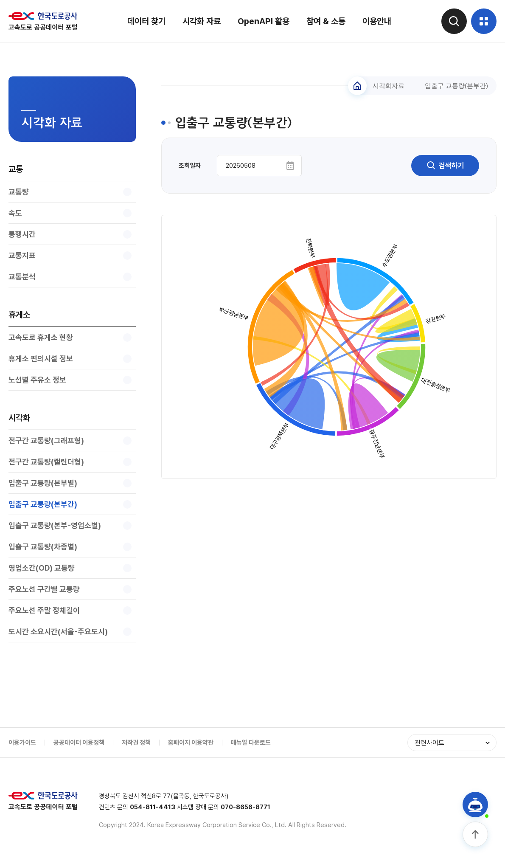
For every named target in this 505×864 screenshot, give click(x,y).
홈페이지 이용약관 (190, 742)
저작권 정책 (136, 742)
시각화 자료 (201, 21)
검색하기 (445, 165)
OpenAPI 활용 (263, 21)
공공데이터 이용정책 (78, 742)
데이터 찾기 (146, 21)
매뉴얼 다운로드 (251, 742)
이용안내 (376, 21)
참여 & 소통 (325, 21)
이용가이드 (22, 742)
